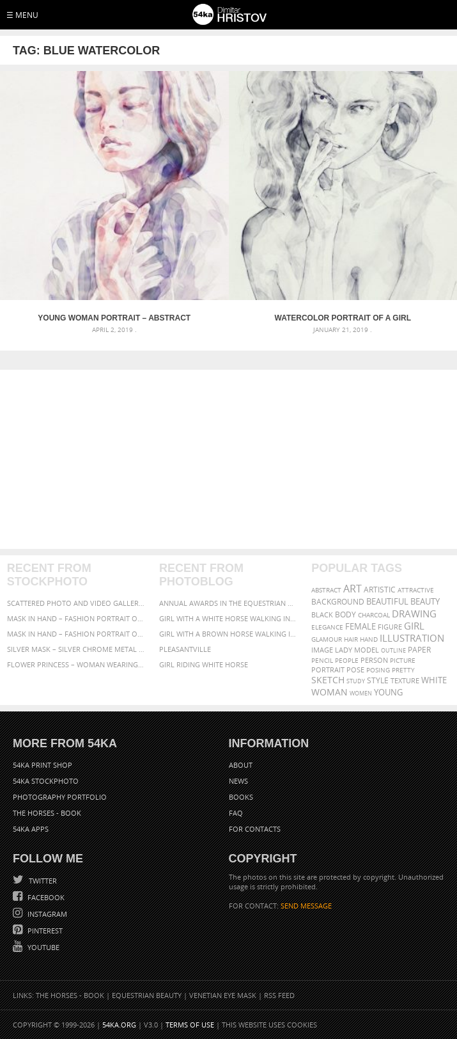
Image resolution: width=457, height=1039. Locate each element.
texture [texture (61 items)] (405, 680)
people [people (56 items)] (347, 660)
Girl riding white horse (203, 664)
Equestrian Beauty (147, 995)
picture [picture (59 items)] (402, 660)
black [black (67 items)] (322, 614)
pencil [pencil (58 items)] (322, 660)
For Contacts (255, 829)
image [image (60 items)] (322, 650)
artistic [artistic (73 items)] (380, 589)
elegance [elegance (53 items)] (327, 627)
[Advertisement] (228, 459)
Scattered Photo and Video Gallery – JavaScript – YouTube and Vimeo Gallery (76, 603)
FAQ (236, 813)
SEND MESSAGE (306, 905)
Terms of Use (190, 1024)
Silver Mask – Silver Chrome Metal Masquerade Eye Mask (76, 649)
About (240, 765)
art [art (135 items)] (352, 589)
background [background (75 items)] (337, 601)
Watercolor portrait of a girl (342, 317)
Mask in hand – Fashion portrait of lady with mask (76, 633)
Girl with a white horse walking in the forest (228, 618)
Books (241, 797)
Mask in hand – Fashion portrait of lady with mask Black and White (76, 618)
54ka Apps (31, 829)
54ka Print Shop (42, 765)
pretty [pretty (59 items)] (403, 669)
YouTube (42, 947)
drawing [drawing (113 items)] (414, 613)
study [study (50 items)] (355, 681)
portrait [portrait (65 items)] (328, 669)
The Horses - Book (47, 813)
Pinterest (44, 930)
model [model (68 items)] (366, 649)
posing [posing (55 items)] (378, 670)
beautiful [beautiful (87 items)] (387, 601)
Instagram (46, 914)
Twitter (42, 880)
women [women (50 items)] (361, 693)
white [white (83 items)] (434, 680)
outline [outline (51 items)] (393, 650)
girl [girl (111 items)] (414, 626)
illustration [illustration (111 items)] (412, 638)
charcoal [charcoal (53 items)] (374, 615)
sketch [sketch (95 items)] (328, 680)
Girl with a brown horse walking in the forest (228, 633)
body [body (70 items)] (345, 614)
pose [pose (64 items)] (355, 669)
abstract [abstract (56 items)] (326, 589)
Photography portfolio (60, 797)
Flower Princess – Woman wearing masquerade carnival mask (76, 664)
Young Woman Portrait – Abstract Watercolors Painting (114, 317)
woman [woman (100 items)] (329, 692)
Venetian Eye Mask (222, 995)
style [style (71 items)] (378, 680)
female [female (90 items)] (360, 626)
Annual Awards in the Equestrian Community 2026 (228, 603)
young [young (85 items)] (388, 692)
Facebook (45, 897)
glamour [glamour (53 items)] (326, 639)
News (238, 781)
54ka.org (119, 1024)
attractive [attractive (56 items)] (416, 589)
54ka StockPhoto (46, 781)
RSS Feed (279, 995)
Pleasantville (185, 649)
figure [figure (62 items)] (390, 627)
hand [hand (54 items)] (369, 639)
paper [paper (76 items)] (419, 649)
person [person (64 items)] (374, 660)
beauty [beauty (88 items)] (425, 601)
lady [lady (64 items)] (343, 650)
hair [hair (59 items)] (351, 639)
